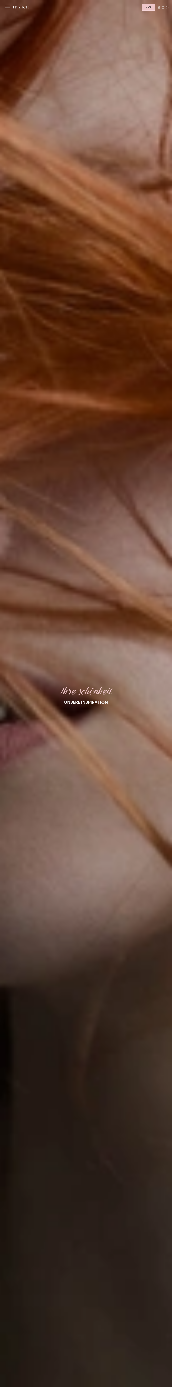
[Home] (21, 7)
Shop (148, 7)
